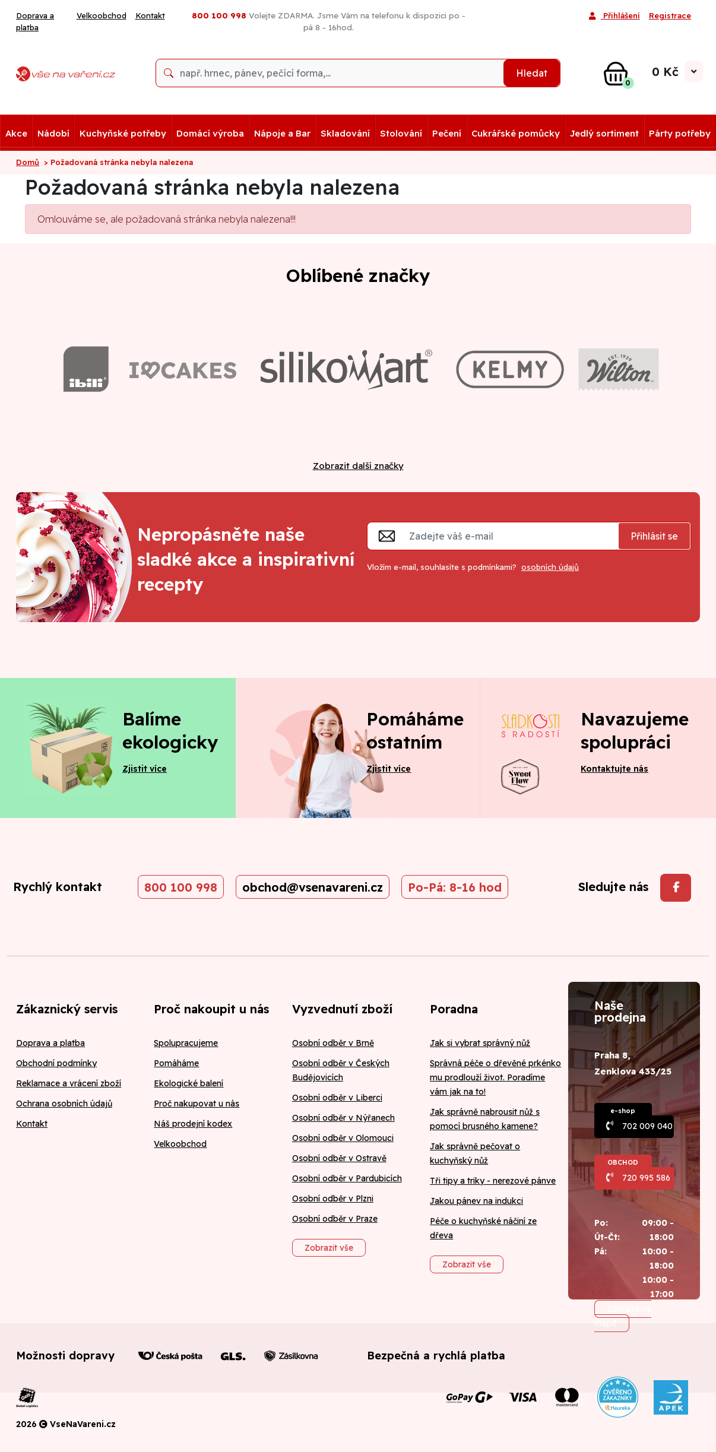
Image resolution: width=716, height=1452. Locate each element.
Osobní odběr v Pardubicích (347, 1178)
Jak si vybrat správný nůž (480, 1043)
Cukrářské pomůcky (515, 133)
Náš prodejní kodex (193, 1123)
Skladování (345, 133)
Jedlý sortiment (604, 133)
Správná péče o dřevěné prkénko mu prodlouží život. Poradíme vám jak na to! (495, 1077)
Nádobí (53, 133)
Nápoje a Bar (282, 133)
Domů (27, 162)
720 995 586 (646, 1177)
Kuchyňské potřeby (123, 133)
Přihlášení (614, 17)
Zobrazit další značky (358, 465)
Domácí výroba (210, 133)
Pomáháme (176, 1063)
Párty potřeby (680, 133)
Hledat (531, 73)
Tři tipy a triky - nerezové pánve (493, 1180)
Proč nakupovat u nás (196, 1103)
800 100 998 (180, 887)
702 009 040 (647, 1126)
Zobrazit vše (329, 1247)
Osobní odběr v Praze (335, 1218)
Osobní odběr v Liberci (337, 1097)
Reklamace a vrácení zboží (68, 1083)
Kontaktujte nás (614, 768)
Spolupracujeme (186, 1043)
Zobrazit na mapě (622, 1316)
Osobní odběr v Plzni (332, 1198)
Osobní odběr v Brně (333, 1043)
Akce (16, 133)
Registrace (670, 15)
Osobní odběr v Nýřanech (343, 1117)
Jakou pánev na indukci (476, 1201)
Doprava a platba (35, 21)
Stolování (401, 133)
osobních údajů (550, 567)
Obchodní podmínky (56, 1063)
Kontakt (150, 15)
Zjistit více (144, 768)
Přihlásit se (654, 536)
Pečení (446, 133)
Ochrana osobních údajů (64, 1103)
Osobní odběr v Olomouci (343, 1138)
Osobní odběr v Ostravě (339, 1158)
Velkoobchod (101, 15)
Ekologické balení (188, 1083)
